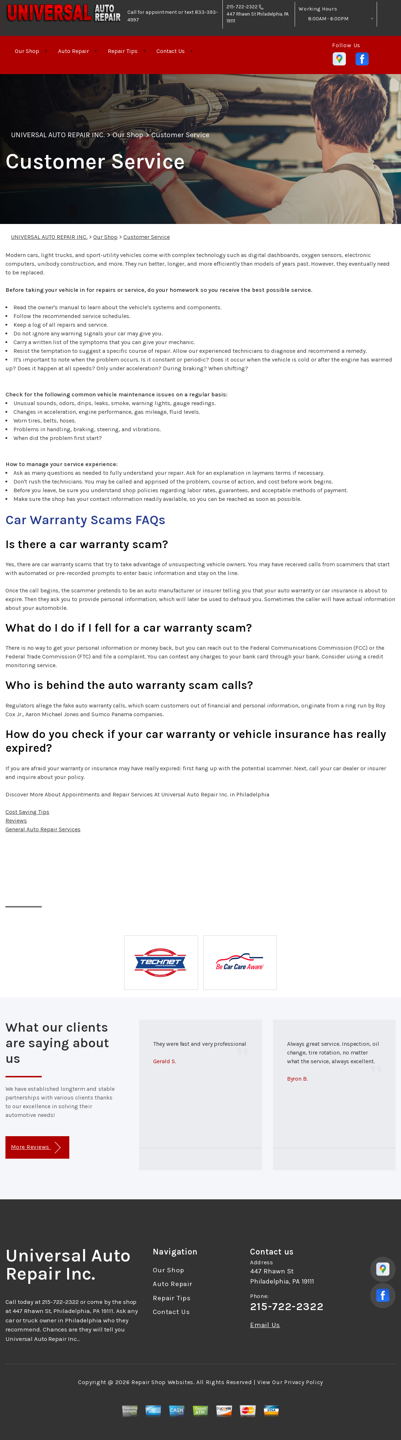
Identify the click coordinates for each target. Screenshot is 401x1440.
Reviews (16, 820)
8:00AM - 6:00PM (328, 19)
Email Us (265, 1325)
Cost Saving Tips (27, 811)
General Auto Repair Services (43, 829)
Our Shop (27, 51)
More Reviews (36, 1148)
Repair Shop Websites (162, 1382)
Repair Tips (123, 51)
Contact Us (170, 51)
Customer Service (180, 135)
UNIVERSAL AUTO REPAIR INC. (58, 135)
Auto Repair (73, 51)
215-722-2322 (242, 6)
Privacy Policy (303, 1382)
